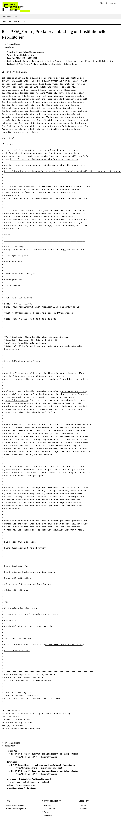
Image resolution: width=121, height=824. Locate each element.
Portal (46, 812)
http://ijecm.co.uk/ (17, 400)
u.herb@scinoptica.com (34, 52)
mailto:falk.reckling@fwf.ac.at (61, 307)
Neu (26, 21)
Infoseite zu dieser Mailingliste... (22, 788)
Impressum (113, 3)
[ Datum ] (45, 782)
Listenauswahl (11, 21)
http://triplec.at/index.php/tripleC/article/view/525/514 (44, 159)
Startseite (104, 3)
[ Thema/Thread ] (14, 782)
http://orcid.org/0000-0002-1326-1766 (34, 319)
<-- (3, 44)
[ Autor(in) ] (35, 782)
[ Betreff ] (26, 782)
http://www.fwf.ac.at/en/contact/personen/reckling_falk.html (41, 249)
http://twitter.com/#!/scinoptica (21, 728)
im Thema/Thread (12, 44)
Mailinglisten (10, 16)
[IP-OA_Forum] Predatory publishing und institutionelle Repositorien (43, 765)
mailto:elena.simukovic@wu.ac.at (51, 337)
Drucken (83, 805)
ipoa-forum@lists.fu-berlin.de (22, 55)
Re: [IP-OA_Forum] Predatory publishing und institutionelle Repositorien (44, 754)
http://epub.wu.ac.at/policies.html (56, 439)
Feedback (83, 808)
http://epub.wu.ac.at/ (73, 391)
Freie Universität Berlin (16, 805)
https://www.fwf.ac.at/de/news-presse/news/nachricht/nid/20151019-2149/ (46, 198)
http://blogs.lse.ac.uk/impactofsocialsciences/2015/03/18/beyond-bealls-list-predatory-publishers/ (62, 171)
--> (21, 44)
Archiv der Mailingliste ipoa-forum (21, 785)
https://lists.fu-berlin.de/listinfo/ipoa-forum (32, 698)
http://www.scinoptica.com (17, 722)
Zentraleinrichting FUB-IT (17, 808)
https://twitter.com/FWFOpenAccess (53, 313)
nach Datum (10, 47)
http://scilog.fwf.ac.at (42, 674)
